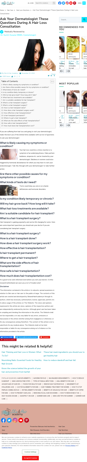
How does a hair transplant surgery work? (19, 110)
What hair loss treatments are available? (17, 97)
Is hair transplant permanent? (14, 115)
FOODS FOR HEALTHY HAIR (32, 384)
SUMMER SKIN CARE (43, 396)
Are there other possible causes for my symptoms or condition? (26, 87)
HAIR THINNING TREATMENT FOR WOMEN (55, 387)
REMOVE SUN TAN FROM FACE (54, 384)
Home (2, 10)
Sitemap (5, 434)
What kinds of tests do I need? (14, 90)
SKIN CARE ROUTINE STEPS (21, 381)
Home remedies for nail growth (72, 67)
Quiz (3, 430)
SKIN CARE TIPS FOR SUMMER (63, 396)
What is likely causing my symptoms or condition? (21, 85)
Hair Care (10, 10)
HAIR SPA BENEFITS (24, 378)
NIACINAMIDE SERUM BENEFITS (59, 378)
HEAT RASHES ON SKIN (9, 396)
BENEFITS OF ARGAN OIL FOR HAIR (55, 390)
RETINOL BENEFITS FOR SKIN (31, 390)
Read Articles (72, 55)
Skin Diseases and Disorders (40, 430)
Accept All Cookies (30, 458)
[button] (51, 81)
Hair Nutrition (63, 430)
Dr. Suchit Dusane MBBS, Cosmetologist (18, 35)
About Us (5, 427)
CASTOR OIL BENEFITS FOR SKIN (27, 387)
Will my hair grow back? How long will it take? (20, 95)
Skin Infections (35, 434)
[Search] (54, 3)
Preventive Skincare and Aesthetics (42, 427)
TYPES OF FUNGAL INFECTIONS (43, 381)
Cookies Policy (7, 447)
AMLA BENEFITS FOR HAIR (65, 381)
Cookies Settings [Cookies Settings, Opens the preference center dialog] (30, 452)
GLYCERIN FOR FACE (39, 378)
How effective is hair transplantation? (17, 113)
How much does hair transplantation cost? (19, 126)
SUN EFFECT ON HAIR (27, 396)
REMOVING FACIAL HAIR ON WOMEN (45, 393)
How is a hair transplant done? (15, 108)
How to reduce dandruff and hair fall (60, 360)
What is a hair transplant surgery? (15, 103)
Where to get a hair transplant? (15, 118)
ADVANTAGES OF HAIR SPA (11, 384)
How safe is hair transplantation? (16, 123)
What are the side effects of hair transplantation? (22, 121)
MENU (80, 3)
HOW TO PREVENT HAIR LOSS (21, 393)
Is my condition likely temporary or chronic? (18, 92)
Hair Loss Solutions (23, 10)
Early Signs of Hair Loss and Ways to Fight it (73, 122)
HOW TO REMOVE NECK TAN (69, 393)
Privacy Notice (70, 445)
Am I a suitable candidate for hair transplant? (19, 100)
